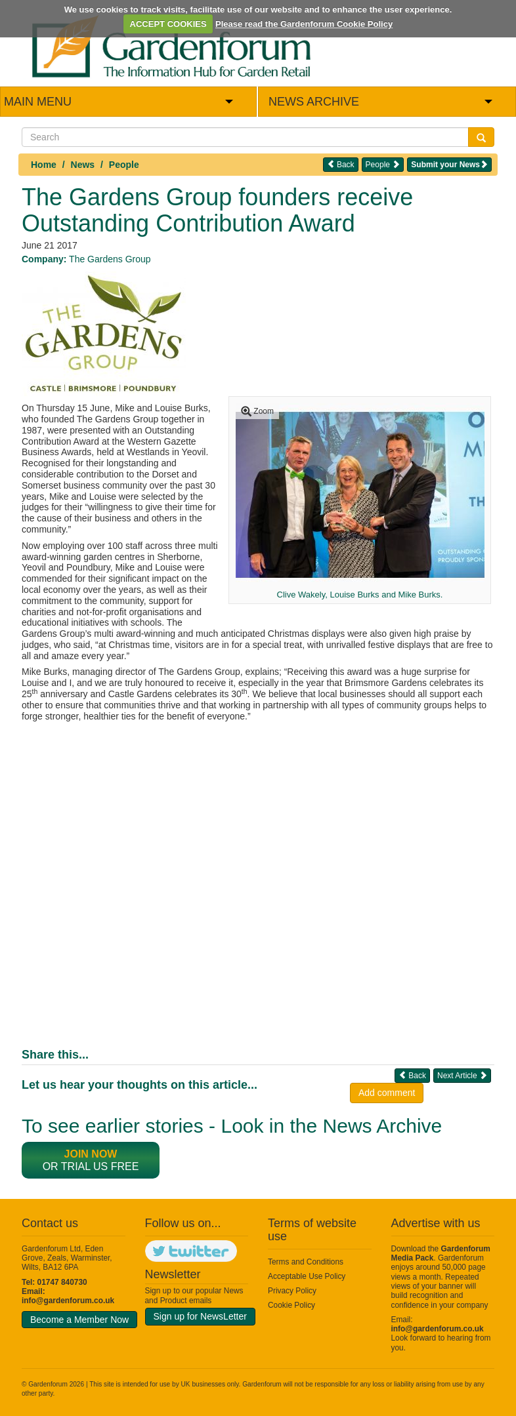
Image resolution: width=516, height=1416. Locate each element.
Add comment (386, 1092)
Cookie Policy (291, 1305)
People (124, 164)
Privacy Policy (292, 1290)
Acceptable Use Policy (306, 1276)
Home (43, 164)
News (83, 164)
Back (341, 164)
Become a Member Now (79, 1319)
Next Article (462, 1075)
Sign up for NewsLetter (200, 1316)
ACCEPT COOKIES (168, 24)
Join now (91, 1154)
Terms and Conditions (305, 1261)
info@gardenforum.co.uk (68, 1300)
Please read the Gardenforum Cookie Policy (304, 24)
